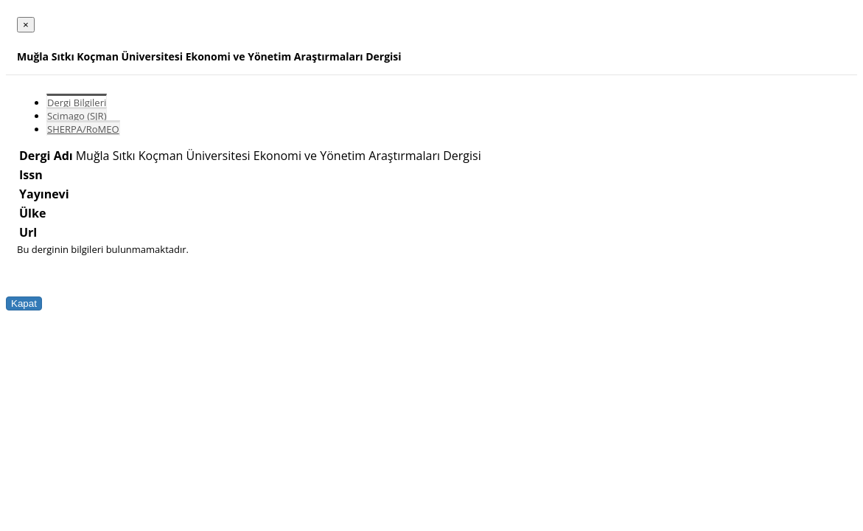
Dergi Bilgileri (76, 102)
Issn (31, 175)
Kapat (24, 303)
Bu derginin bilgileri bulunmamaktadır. (103, 249)
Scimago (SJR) (76, 115)
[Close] (26, 24)
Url (28, 232)
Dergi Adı (46, 156)
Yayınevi (44, 194)
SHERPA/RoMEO (83, 129)
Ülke (32, 213)
